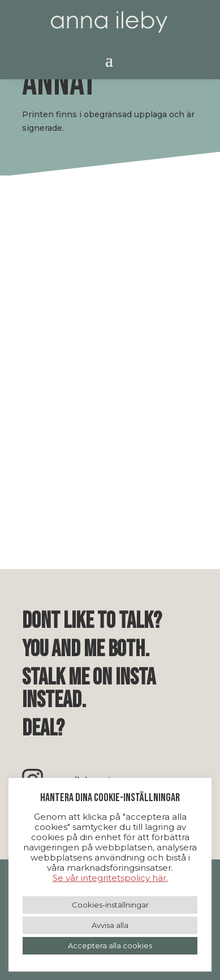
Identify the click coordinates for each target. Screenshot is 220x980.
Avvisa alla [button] (110, 925)
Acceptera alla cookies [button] (110, 945)
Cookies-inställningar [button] (110, 904)
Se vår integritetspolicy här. (110, 877)
